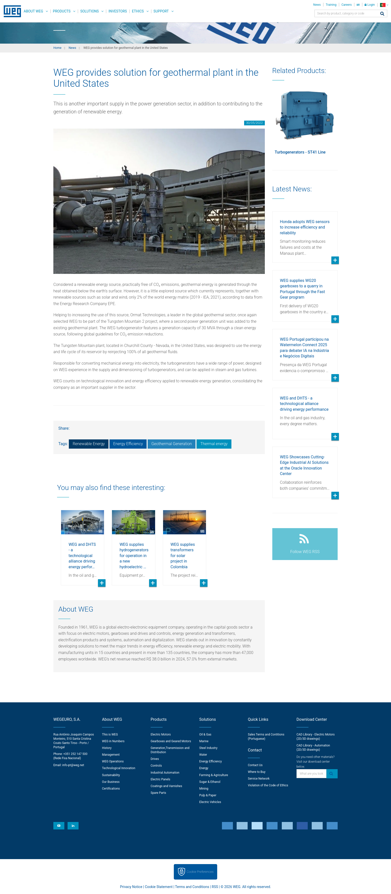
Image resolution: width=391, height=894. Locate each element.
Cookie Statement (159, 887)
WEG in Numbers (113, 741)
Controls (156, 765)
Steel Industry (208, 748)
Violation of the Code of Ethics (268, 785)
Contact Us (255, 765)
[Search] (382, 14)
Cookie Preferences (200, 872)
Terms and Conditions (192, 887)
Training (331, 4)
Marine (203, 741)
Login (370, 4)
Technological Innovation (118, 768)
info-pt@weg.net (73, 765)
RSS (215, 887)
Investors (117, 11)
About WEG (33, 11)
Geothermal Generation (171, 443)
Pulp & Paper (207, 795)
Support (161, 11)
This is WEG (110, 734)
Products (62, 11)
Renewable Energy (89, 443)
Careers (346, 4)
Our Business (111, 782)
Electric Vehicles (210, 802)
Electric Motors (161, 734)
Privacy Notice (131, 887)
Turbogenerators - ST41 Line (300, 152)
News (317, 4)
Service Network (259, 778)
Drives (155, 759)
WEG (10, 11)
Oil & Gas (205, 734)
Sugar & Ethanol (209, 782)
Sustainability (111, 775)
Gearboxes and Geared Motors (171, 741)
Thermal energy (213, 443)
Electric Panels (160, 779)
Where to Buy (256, 772)
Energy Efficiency (128, 443)
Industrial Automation (165, 772)
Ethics (138, 11)
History (106, 748)
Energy (203, 768)
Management (111, 754)
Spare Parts (158, 793)
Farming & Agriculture (213, 775)
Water (203, 754)
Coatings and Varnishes (166, 786)
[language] (384, 5)
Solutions (89, 11)
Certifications (111, 788)
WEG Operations (113, 761)
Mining (203, 788)
